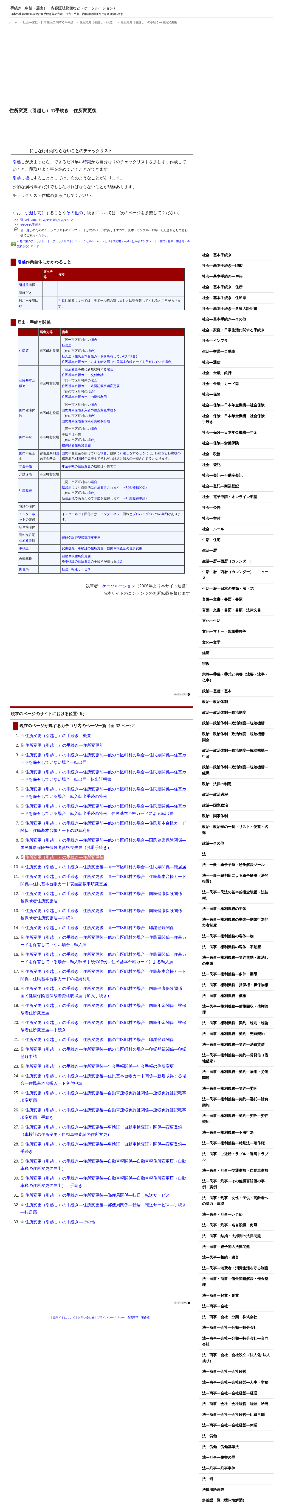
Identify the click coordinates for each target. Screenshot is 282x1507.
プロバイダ (141, 514)
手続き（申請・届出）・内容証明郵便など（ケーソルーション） (63, 8)
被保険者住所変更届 (76, 445)
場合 (94, 339)
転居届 (66, 345)
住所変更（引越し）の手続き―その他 (60, 1222)
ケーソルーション (118, 586)
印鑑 (97, 498)
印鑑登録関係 (135, 487)
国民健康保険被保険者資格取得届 (86, 421)
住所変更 (71, 369)
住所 (68, 498)
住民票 (24, 351)
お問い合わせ (86, 1317)
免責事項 (132, 1317)
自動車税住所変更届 (76, 556)
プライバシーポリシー (111, 1317)
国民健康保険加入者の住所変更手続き (89, 410)
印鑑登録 (25, 490)
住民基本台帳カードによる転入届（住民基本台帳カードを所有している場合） (118, 362)
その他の (74, 212)
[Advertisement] (101, 66)
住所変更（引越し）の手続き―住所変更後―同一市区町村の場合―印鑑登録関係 (99, 927)
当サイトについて (64, 1317)
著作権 (145, 1317)
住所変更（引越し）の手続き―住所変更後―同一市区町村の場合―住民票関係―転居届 (105, 867)
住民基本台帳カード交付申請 (83, 375)
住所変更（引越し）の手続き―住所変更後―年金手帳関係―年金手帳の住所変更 (99, 1066)
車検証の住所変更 (78, 561)
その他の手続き (30, 224)
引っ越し (26, 230)
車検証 (24, 548)
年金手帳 (25, 466)
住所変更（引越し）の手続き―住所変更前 (64, 745)
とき (142, 453)
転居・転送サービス (76, 569)
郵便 (22, 569)
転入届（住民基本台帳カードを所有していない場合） (100, 356)
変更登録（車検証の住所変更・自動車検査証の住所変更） (103, 548)
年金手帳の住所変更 (76, 466)
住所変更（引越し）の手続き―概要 (58, 735)
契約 (164, 514)
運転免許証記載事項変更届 (81, 537)
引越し (19, 151)
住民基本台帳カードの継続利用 (84, 397)
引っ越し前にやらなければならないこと (47, 220)
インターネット (73, 514)
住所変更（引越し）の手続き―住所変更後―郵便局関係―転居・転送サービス (97, 1195)
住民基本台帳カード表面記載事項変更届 (91, 386)
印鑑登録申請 (135, 498)
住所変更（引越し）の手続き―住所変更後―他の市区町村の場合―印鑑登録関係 (99, 1039)
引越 (21, 262)
